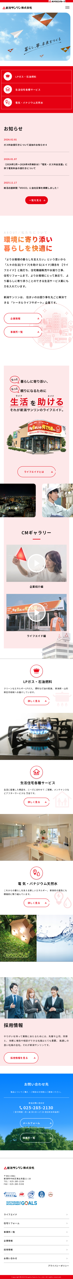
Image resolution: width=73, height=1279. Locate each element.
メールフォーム (31, 1123)
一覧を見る (35, 200)
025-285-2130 (38, 1107)
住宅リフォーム (11, 1223)
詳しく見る (34, 701)
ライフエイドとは (34, 471)
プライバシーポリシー (58, 1265)
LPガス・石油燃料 (25, 76)
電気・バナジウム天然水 (29, 102)
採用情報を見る (19, 1057)
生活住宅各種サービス (28, 89)
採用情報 (8, 1249)
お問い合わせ (10, 1258)
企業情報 (15, 318)
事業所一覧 (16, 331)
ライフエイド (10, 1214)
